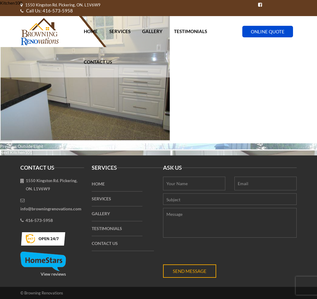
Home (91, 31)
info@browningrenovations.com (50, 208)
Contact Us (98, 62)
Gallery (152, 31)
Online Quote (268, 31)
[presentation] (209, 252)
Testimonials (190, 31)
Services (120, 31)
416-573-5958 (39, 220)
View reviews (43, 264)
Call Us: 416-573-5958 (46, 10)
